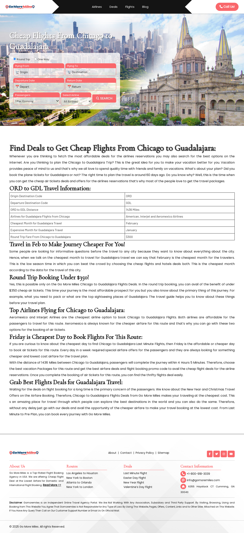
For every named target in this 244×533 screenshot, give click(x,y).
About (112, 453)
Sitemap (163, 453)
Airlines (97, 7)
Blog (145, 7)
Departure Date (25, 80)
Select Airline (71, 95)
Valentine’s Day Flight (138, 487)
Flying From (22, 66)
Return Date (74, 80)
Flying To (72, 66)
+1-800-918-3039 (195, 474)
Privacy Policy (145, 453)
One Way (43, 59)
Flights (129, 7)
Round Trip (23, 59)
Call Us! (227, 6)
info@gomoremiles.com (200, 480)
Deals (114, 7)
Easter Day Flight (135, 478)
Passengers (22, 95)
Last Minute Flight (135, 473)
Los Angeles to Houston (82, 473)
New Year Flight (134, 482)
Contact (126, 453)
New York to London (79, 487)
